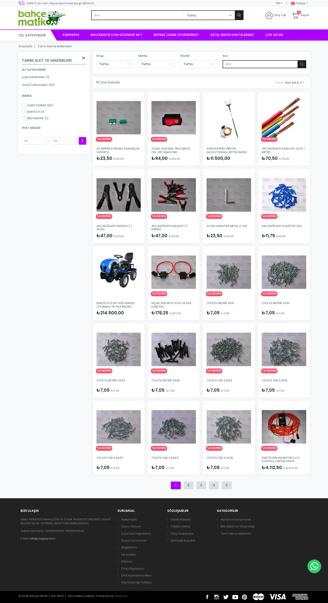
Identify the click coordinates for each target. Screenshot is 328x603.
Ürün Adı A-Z (293, 82)
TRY (278, 3)
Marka (142, 56)
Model (185, 56)
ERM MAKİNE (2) (35, 118)
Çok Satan (274, 35)
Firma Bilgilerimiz (132, 568)
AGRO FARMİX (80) (37, 105)
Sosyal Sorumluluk (133, 540)
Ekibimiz (126, 561)
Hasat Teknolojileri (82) (38, 85)
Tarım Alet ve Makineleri (55, 46)
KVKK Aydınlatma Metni (136, 575)
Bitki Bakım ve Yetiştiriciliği (238, 526)
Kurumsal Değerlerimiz (136, 533)
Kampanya (71, 35)
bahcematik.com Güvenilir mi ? (116, 35)
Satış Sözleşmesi (182, 533)
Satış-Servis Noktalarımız (232, 35)
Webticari (121, 596)
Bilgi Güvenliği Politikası (136, 582)
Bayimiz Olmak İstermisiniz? (176, 35)
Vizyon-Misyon (131, 526)
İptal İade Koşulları (183, 540)
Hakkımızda (129, 519)
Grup (100, 56)
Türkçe (298, 3)
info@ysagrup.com (42, 538)
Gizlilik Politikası (181, 519)
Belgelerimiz (129, 547)
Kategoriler (32, 35)
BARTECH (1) (33, 112)
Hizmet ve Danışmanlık (236, 519)
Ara (225, 56)
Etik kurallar (128, 554)
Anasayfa (25, 46)
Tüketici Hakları (180, 526)
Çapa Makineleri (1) (35, 77)
